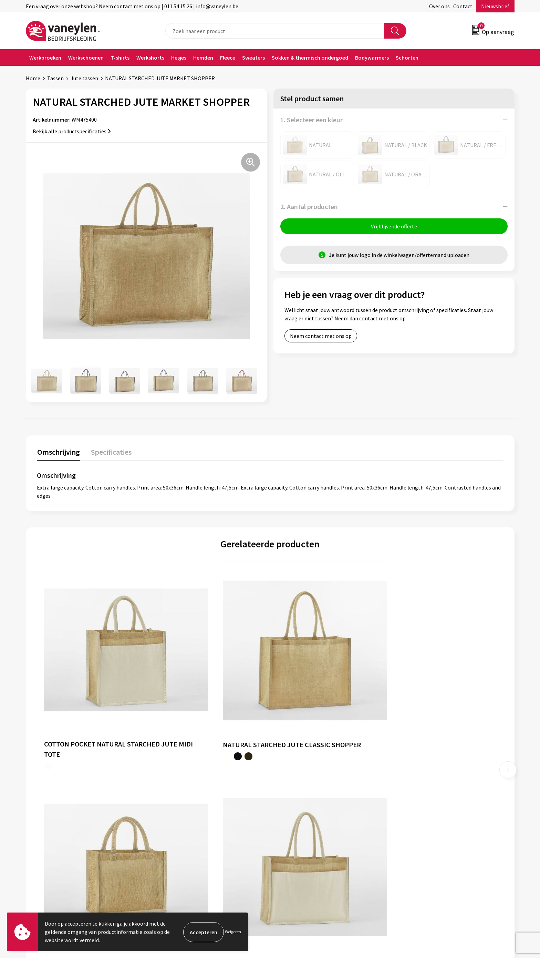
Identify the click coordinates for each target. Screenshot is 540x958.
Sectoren (168, 798)
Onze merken (173, 787)
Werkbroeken (45, 57)
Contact (463, 6)
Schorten (407, 57)
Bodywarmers (372, 57)
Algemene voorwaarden (428, 777)
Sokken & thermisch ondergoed (310, 57)
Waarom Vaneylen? (179, 808)
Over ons (439, 6)
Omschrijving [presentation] (58, 451)
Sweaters (253, 57)
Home (33, 78)
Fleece (227, 57)
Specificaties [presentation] (110, 451)
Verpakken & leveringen (306, 798)
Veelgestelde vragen (181, 829)
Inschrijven (487, 891)
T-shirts (120, 57)
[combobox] (274, 31)
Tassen (55, 78)
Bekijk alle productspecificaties (72, 131)
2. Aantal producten (309, 206)
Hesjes (178, 57)
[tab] (58, 453)
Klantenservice (296, 777)
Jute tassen (84, 78)
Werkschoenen (86, 57)
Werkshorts (150, 57)
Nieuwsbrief (495, 6)
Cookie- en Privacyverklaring (433, 787)
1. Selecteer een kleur (311, 119)
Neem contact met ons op (321, 336)
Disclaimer (412, 798)
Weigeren (233, 931)
